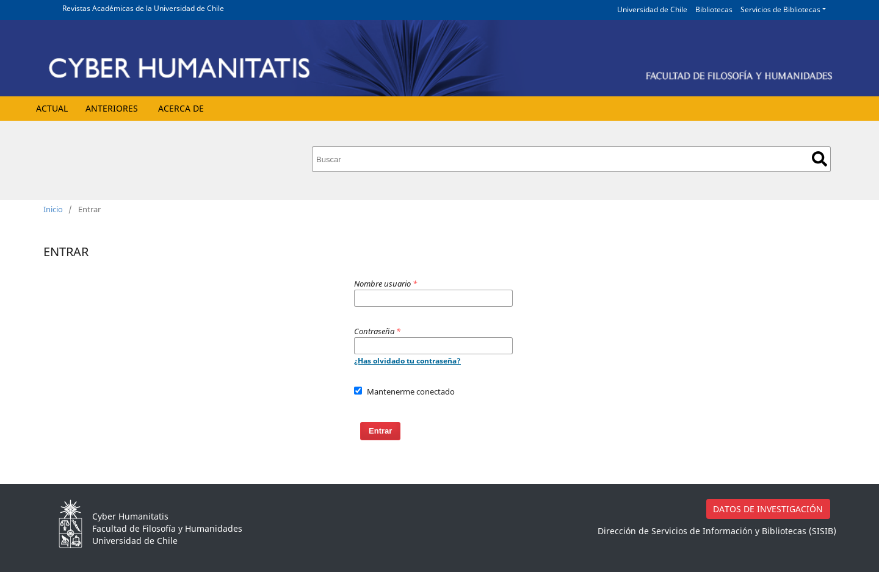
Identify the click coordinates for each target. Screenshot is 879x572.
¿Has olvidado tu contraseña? (407, 361)
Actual (52, 108)
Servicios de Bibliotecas (780, 9)
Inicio (53, 209)
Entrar (380, 430)
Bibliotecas (714, 9)
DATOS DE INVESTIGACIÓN (768, 509)
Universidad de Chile (652, 9)
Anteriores (111, 108)
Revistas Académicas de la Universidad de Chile (143, 8)
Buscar (819, 158)
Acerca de (181, 108)
